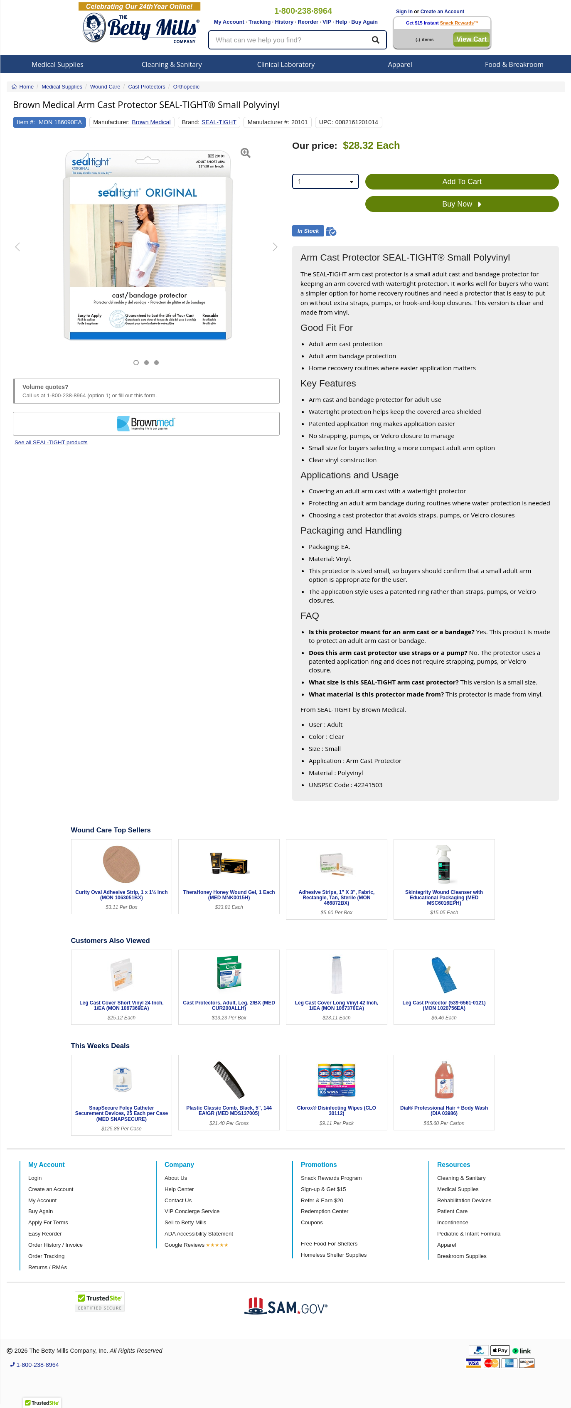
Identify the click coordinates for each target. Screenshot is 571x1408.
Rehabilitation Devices (464, 1200)
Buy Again (364, 22)
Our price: (314, 145)
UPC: (326, 122)
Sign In (404, 12)
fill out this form (136, 395)
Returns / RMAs (47, 1267)
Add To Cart (462, 181)
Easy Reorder (45, 1234)
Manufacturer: (111, 122)
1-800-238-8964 (66, 395)
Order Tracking (46, 1256)
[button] (22, 253)
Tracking (260, 22)
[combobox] (325, 181)
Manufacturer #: (268, 122)
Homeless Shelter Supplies (334, 1255)
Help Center (179, 1189)
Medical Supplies (58, 64)
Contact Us (178, 1200)
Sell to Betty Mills (185, 1222)
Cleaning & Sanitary (172, 64)
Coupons (312, 1222)
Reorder (308, 22)
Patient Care (452, 1211)
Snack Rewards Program (331, 1178)
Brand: (190, 122)
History (284, 22)
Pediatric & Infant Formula (468, 1234)
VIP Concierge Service (192, 1211)
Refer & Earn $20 (322, 1200)
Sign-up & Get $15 (323, 1189)
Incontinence (452, 1222)
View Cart (471, 39)
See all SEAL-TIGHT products (51, 442)
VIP (326, 22)
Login (35, 1178)
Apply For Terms (48, 1222)
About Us (176, 1178)
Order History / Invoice (55, 1245)
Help (341, 22)
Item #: (26, 122)
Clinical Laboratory (286, 64)
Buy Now (462, 204)
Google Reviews (184, 1245)
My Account (229, 22)
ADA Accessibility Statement (199, 1234)
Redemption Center (324, 1211)
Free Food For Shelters (329, 1244)
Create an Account (443, 12)
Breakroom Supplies (462, 1256)
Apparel (400, 64)
